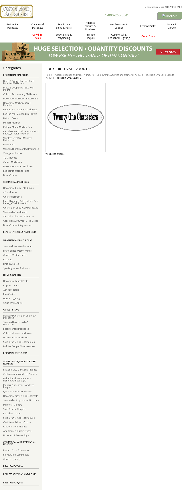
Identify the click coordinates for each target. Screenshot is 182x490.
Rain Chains (9, 294)
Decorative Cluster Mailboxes (18, 166)
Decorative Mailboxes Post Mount (20, 98)
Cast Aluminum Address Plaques (20, 374)
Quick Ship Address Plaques (17, 391)
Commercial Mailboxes (37, 26)
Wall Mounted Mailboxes (16, 337)
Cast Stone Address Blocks (17, 422)
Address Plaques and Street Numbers (19, 362)
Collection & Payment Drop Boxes (20, 220)
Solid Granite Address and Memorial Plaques (119, 74)
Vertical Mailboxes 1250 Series (18, 216)
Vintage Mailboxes (12, 153)
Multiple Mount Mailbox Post (17, 127)
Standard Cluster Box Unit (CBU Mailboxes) (19, 316)
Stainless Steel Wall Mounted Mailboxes (17, 138)
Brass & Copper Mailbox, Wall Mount (18, 88)
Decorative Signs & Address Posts (20, 395)
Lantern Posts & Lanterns (16, 450)
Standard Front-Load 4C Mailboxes (15, 323)
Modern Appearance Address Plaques (18, 385)
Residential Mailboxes (12, 26)
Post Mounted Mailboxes (16, 328)
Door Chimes (10, 175)
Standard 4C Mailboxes (15, 212)
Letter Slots (9, 144)
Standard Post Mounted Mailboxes (21, 148)
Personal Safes (148, 26)
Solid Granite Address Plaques (19, 341)
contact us (152, 7)
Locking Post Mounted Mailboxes (20, 109)
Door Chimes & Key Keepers (17, 225)
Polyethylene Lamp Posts (16, 454)
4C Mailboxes (10, 157)
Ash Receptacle (11, 289)
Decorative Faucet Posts (15, 280)
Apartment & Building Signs (17, 430)
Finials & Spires (11, 263)
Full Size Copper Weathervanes (19, 346)
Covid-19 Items (37, 36)
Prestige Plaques (90, 36)
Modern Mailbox (11, 122)
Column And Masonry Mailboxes (20, 94)
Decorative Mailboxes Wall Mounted (17, 103)
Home (49, 74)
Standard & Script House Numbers (21, 400)
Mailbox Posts (10, 118)
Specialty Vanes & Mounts (16, 268)
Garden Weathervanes (14, 255)
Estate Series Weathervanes (17, 250)
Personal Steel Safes (15, 353)
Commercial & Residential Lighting (119, 36)
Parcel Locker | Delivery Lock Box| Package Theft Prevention (21, 132)
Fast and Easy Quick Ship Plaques (20, 369)
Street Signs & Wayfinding (64, 36)
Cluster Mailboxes (12, 162)
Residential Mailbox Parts (16, 170)
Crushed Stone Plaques (15, 426)
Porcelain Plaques (12, 413)
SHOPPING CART (171, 7)
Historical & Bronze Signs (16, 435)
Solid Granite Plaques (14, 409)
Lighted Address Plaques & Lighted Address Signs (17, 379)
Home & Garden (171, 26)
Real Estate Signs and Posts (19, 232)
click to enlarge (55, 154)
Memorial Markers (12, 404)
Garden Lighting (11, 298)
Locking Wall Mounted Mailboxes (20, 113)
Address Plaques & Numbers (90, 26)
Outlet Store (148, 36)
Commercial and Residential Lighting (19, 443)
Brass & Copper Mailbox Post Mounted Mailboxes (18, 82)
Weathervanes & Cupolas (119, 26)
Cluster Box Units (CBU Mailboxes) (20, 207)
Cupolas (7, 259)
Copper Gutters (11, 285)
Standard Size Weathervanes (18, 246)
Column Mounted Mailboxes (17, 333)
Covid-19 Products (12, 302)
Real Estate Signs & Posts (64, 26)
